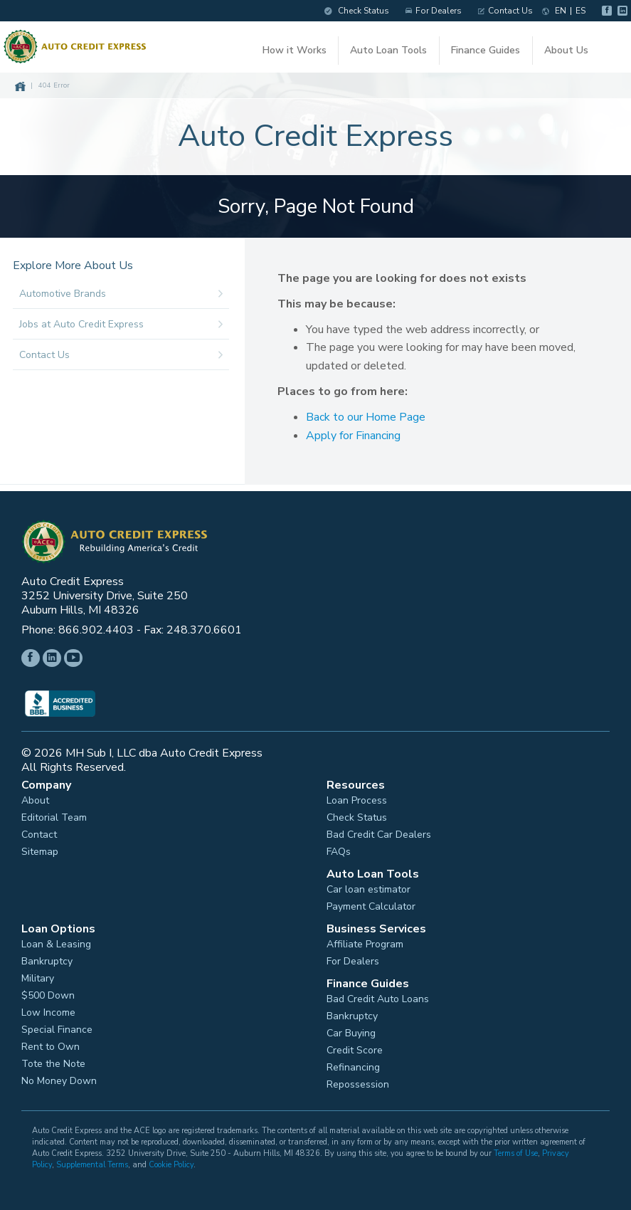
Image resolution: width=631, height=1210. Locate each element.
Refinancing (353, 1064)
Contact (39, 831)
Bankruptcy (47, 958)
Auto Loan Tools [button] (389, 49)
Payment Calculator (371, 903)
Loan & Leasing (56, 941)
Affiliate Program (365, 941)
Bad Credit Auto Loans (378, 995)
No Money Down (59, 1077)
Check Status (349, 10)
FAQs (339, 848)
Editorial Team (54, 814)
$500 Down (48, 992)
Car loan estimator (368, 886)
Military (37, 975)
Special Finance (56, 1026)
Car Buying (351, 1030)
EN (553, 10)
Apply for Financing (354, 433)
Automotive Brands (125, 291)
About (35, 797)
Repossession (358, 1081)
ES (573, 10)
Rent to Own (50, 1043)
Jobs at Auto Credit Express (125, 321)
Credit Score (355, 1047)
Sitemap (39, 848)
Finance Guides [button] (486, 49)
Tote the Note (53, 1060)
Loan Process (357, 797)
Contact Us (498, 10)
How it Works (296, 49)
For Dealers (426, 10)
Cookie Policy (171, 1161)
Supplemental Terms (92, 1161)
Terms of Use (516, 1150)
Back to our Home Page (366, 414)
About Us (565, 49)
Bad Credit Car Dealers (379, 831)
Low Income (48, 1009)
